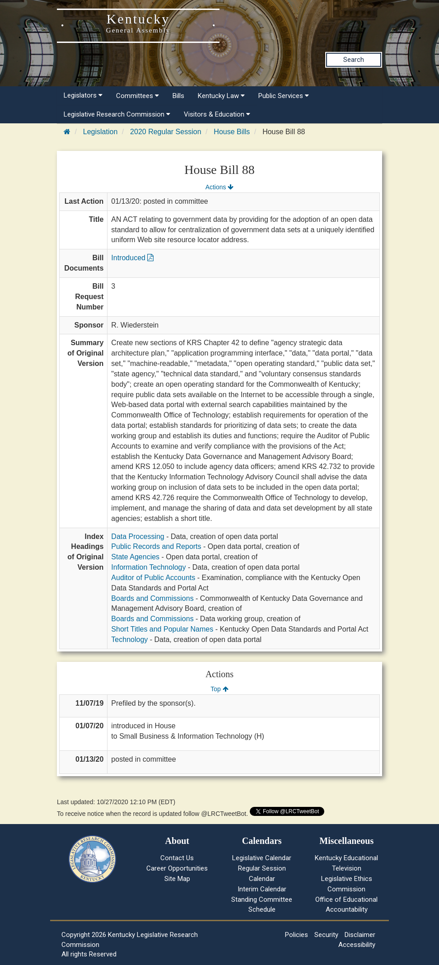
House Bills (232, 132)
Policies (296, 935)
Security (326, 935)
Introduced (132, 258)
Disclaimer (360, 935)
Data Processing (137, 536)
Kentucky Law (221, 96)
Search (353, 60)
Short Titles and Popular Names (162, 629)
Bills (178, 96)
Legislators (83, 95)
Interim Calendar (262, 889)
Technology (129, 639)
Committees (137, 96)
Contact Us (177, 858)
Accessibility (356, 945)
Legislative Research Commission (117, 114)
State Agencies (135, 557)
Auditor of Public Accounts (153, 577)
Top (219, 689)
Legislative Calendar (261, 858)
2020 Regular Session (165, 132)
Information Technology (148, 567)
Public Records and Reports (156, 546)
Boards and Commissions (152, 598)
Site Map (177, 879)
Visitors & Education (217, 114)
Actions (219, 187)
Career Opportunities (177, 868)
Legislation (100, 132)
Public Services (283, 96)
